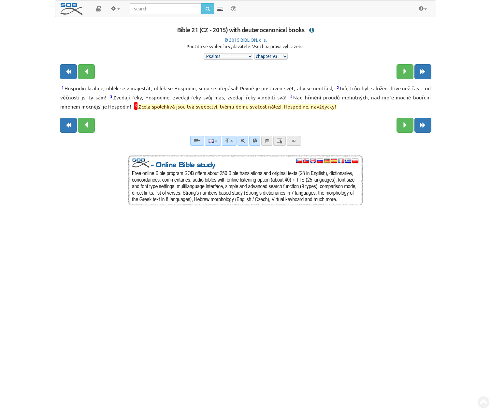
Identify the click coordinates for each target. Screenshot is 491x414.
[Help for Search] (233, 8)
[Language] (213, 141)
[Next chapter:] (405, 71)
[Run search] (207, 8)
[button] (98, 9)
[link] (254, 141)
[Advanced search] (243, 141)
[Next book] (422, 71)
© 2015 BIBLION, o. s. (245, 40)
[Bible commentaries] (197, 141)
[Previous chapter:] (86, 71)
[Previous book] (68, 71)
